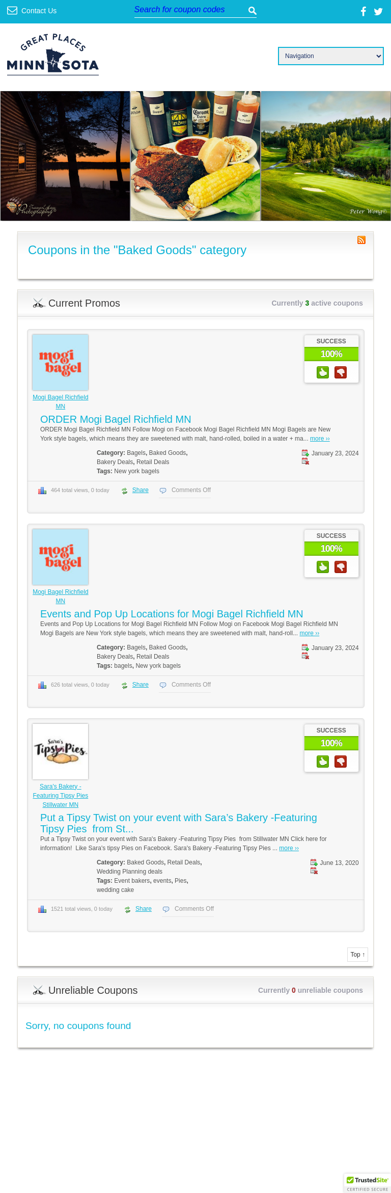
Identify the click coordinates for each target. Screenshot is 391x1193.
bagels (123, 665)
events (162, 880)
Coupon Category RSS (361, 240)
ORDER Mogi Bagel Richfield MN (115, 419)
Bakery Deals (115, 462)
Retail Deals (153, 462)
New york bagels (136, 471)
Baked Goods (167, 452)
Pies (180, 880)
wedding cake (115, 889)
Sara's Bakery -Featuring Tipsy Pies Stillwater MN (61, 795)
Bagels (136, 452)
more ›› (320, 438)
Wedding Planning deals (129, 871)
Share (140, 490)
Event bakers (132, 880)
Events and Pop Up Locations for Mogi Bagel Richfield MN (171, 613)
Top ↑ (357, 954)
